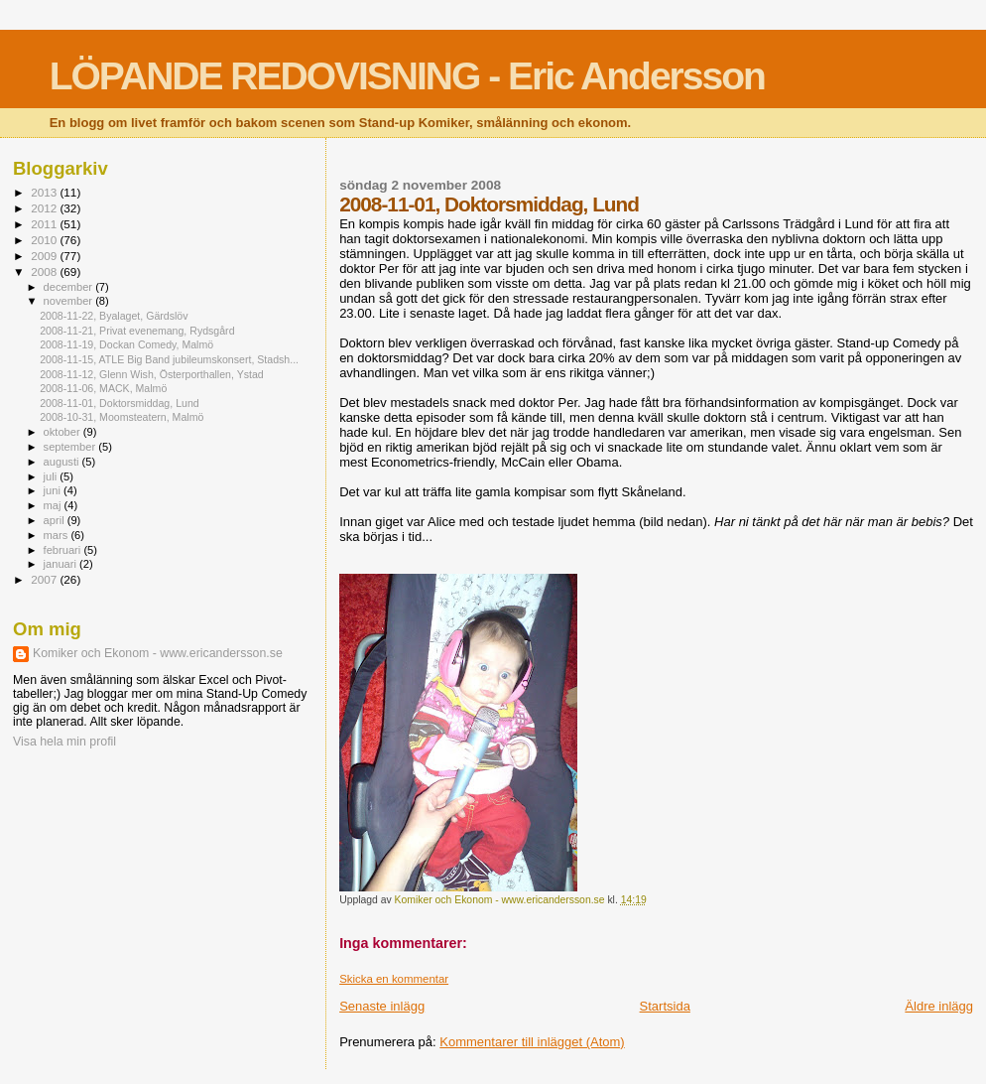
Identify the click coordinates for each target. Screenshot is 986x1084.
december (70, 287)
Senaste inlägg (382, 1006)
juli (52, 476)
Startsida (665, 1006)
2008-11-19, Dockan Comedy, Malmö (126, 344)
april (55, 520)
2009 (45, 255)
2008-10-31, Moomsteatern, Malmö (121, 417)
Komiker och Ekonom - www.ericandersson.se (158, 653)
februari (64, 550)
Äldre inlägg (939, 1006)
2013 (45, 192)
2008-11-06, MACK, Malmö (103, 388)
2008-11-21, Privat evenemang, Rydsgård (137, 331)
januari (62, 564)
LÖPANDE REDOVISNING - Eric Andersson (407, 76)
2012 (45, 208)
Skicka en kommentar (393, 979)
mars (57, 535)
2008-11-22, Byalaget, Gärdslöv (113, 316)
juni (53, 490)
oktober (63, 432)
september (71, 447)
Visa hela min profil (64, 741)
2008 (45, 271)
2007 (45, 579)
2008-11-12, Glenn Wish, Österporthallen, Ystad (152, 374)
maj (54, 505)
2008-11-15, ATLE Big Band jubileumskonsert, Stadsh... (169, 359)
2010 (45, 239)
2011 (45, 223)
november (70, 301)
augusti (63, 462)
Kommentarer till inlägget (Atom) (531, 1041)
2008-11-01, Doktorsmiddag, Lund (119, 403)
